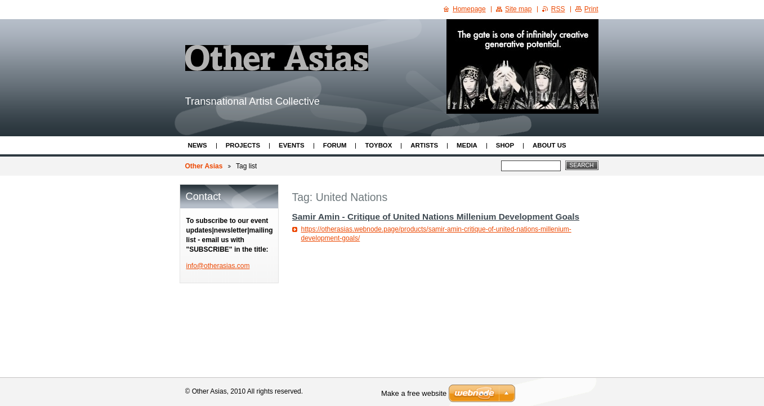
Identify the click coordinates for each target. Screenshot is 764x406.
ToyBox (378, 145)
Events (292, 145)
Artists (424, 145)
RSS (558, 9)
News (197, 145)
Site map (518, 9)
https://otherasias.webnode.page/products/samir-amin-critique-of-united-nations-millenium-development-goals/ (436, 234)
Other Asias (204, 166)
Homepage (469, 9)
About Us (549, 145)
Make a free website (413, 393)
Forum (335, 145)
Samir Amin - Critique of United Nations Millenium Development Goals (436, 216)
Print (591, 9)
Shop (505, 145)
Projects (243, 145)
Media (467, 145)
